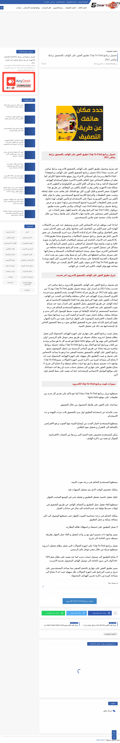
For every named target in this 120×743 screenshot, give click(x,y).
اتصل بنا (46, 2)
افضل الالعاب (82, 8)
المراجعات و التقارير (27, 260)
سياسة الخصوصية (71, 2)
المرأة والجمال (10, 254)
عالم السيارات (46, 8)
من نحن (52, 2)
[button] (100, 613)
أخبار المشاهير (27, 238)
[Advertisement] (60, 29)
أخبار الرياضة (10, 232)
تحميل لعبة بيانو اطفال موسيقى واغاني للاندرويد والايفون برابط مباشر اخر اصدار (13, 201)
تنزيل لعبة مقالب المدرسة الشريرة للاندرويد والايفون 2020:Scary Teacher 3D (15, 166)
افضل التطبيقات (70, 8)
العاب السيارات (27, 254)
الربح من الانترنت (27, 249)
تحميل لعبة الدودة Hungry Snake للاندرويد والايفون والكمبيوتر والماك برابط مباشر (13, 213)
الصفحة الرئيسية (83, 2)
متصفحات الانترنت (27, 277)
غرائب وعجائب (10, 271)
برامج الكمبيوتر (58, 8)
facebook (10, 282)
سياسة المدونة (60, 2)
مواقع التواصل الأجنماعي (27, 283)
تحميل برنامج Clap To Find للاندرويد (79, 601)
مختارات (18, 8)
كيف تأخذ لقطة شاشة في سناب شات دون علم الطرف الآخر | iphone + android (13, 154)
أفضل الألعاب (10, 238)
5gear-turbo (100, 740)
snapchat (27, 290)
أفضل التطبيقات (111, 51)
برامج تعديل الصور (27, 266)
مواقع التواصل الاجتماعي (31, 8)
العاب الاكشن (10, 249)
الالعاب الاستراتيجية (10, 243)
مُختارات (10, 277)
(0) (44, 64)
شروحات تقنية (10, 266)
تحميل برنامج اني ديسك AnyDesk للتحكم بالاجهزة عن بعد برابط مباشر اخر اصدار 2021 (19, 60)
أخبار (27, 232)
